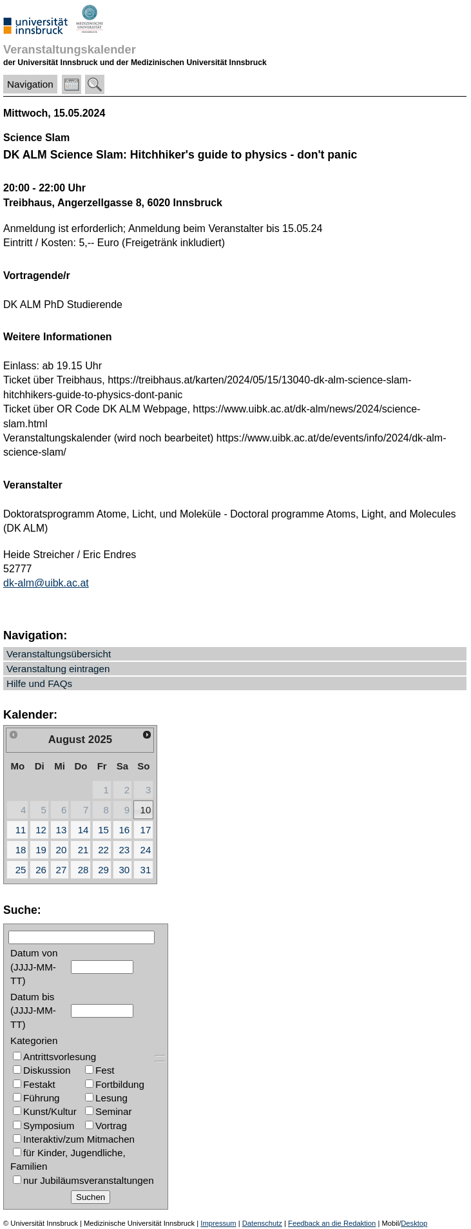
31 (145, 869)
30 (124, 869)
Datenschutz (262, 1223)
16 (124, 829)
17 (145, 829)
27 (61, 869)
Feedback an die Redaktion (332, 1223)
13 (61, 829)
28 (83, 869)
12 (40, 829)
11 (20, 829)
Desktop (414, 1223)
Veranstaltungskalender (69, 49)
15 (103, 829)
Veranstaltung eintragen (58, 668)
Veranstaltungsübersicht (58, 653)
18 (20, 849)
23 (124, 849)
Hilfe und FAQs (39, 683)
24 (145, 849)
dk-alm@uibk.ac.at (46, 582)
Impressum (218, 1223)
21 (83, 849)
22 (103, 849)
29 (103, 869)
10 (145, 809)
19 (40, 849)
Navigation (30, 84)
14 (83, 829)
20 (61, 849)
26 (40, 869)
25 (20, 869)
